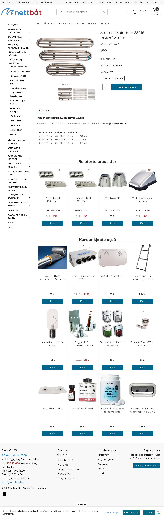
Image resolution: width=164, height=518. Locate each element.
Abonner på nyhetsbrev (146, 465)
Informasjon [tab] (44, 110)
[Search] (81, 12)
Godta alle (149, 512)
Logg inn (156, 2)
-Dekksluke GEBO (18, 76)
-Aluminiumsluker (18, 67)
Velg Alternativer (108, 59)
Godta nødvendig (131, 512)
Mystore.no (40, 488)
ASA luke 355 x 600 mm (112, 276)
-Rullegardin (16, 116)
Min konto (144, 2)
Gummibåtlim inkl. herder (83, 408)
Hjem (38, 23)
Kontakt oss (131, 2)
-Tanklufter (15, 121)
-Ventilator (15, 125)
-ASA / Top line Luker (20, 71)
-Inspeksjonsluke (18, 88)
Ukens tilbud (87, 2)
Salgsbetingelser (103, 2)
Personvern (103, 454)
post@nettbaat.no (66, 478)
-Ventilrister (16, 130)
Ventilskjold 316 (112, 198)
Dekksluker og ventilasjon (84, 23)
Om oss (118, 2)
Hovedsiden (72, 2)
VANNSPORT (13, 210)
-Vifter (13, 134)
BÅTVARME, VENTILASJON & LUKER (56, 23)
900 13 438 (65, 474)
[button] (63, 84)
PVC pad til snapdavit (52, 408)
